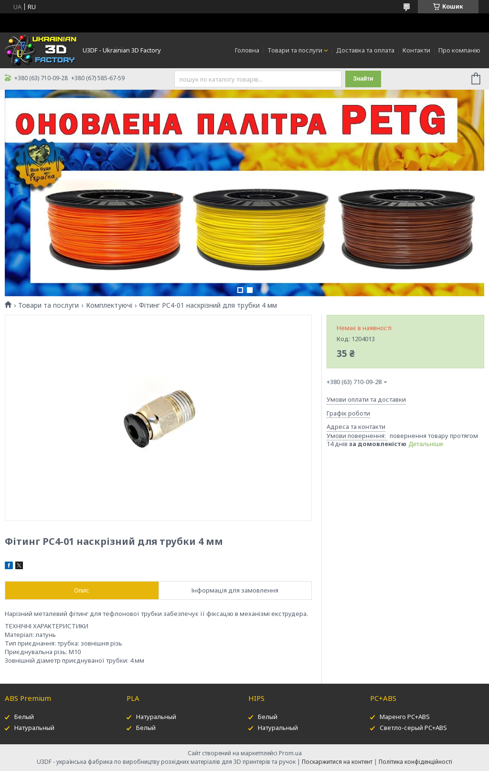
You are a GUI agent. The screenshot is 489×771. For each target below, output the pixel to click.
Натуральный (34, 727)
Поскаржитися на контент (337, 762)
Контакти (416, 50)
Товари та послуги (294, 50)
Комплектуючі (109, 305)
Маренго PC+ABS (405, 716)
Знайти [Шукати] (363, 78)
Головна (247, 50)
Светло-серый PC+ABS (413, 727)
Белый (24, 716)
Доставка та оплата (365, 50)
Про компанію (459, 50)
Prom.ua (290, 753)
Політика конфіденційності (415, 762)
